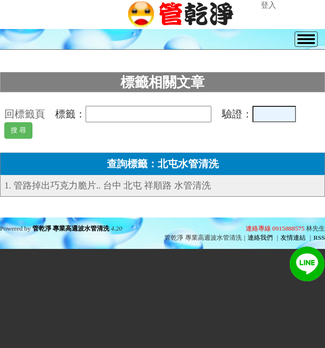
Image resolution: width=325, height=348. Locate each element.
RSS (319, 237)
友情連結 (293, 237)
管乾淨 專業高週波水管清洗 (70, 228)
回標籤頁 (24, 114)
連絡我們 (260, 237)
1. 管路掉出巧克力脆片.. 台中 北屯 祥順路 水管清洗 (107, 185)
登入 (268, 5)
